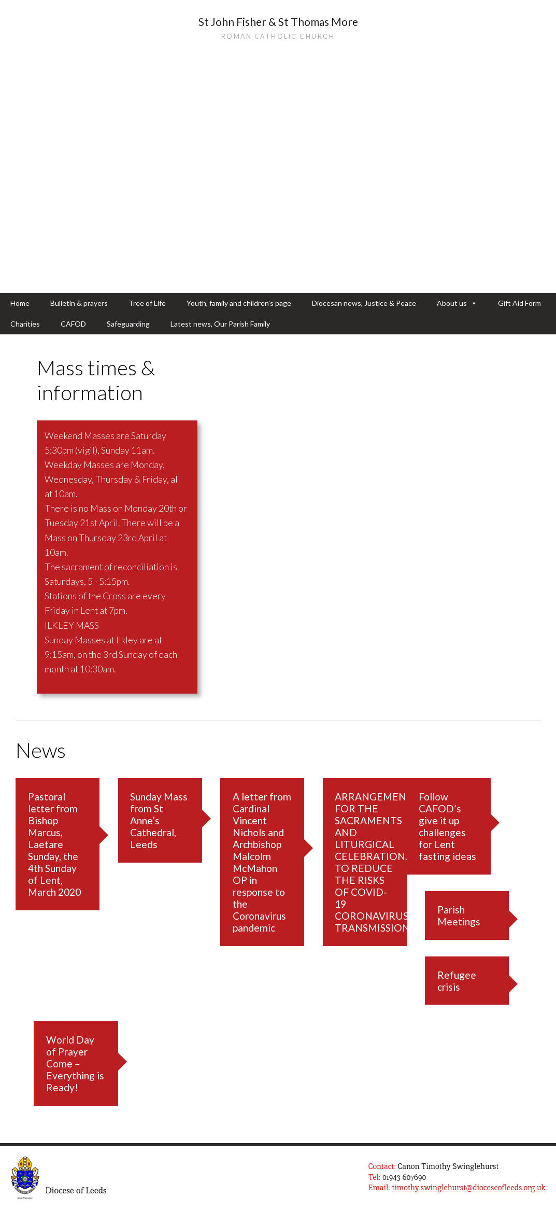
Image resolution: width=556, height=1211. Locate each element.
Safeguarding (128, 323)
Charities (25, 323)
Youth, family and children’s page (239, 303)
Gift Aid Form (519, 303)
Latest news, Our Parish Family (220, 323)
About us (457, 303)
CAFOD (73, 323)
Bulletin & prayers (79, 303)
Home (20, 303)
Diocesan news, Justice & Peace (364, 303)
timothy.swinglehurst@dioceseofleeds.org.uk (469, 1187)
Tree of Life (147, 303)
